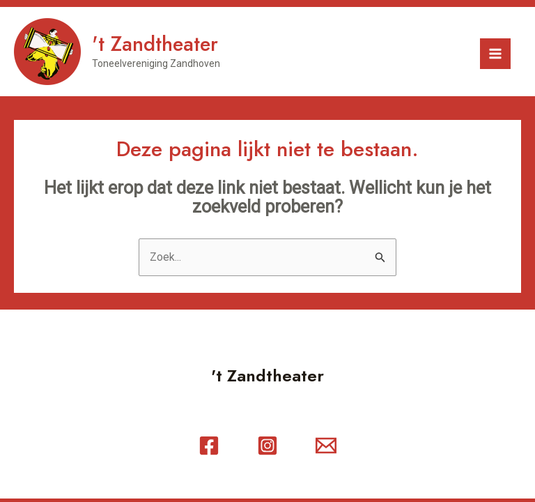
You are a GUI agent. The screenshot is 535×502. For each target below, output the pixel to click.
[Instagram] (267, 445)
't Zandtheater (155, 44)
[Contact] (326, 445)
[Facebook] (209, 445)
